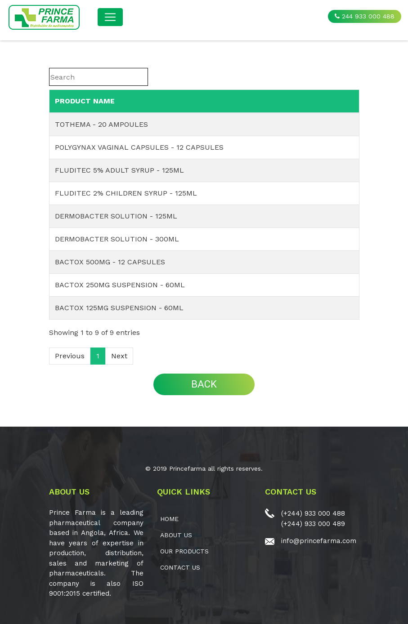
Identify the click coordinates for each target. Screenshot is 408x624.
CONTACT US (180, 567)
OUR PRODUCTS (184, 551)
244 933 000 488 (365, 16)
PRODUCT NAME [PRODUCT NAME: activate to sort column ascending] (85, 101)
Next (119, 356)
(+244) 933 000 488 (313, 513)
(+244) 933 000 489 (313, 524)
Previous (70, 356)
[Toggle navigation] (110, 17)
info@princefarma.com (318, 541)
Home (169, 518)
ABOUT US (176, 535)
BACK (204, 384)
